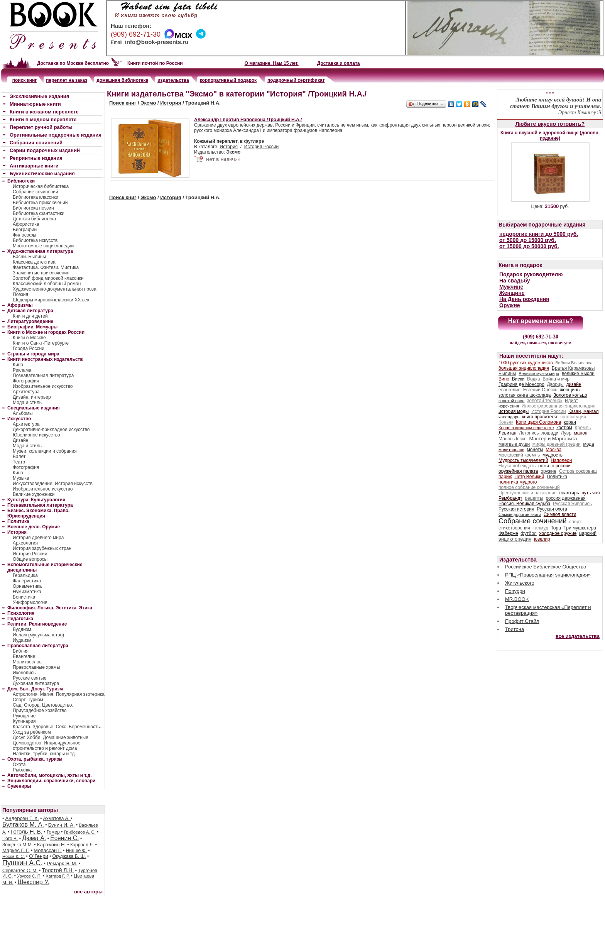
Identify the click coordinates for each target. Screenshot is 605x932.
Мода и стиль (27, 402)
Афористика (26, 224)
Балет (19, 456)
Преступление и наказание (528, 493)
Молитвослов (27, 662)
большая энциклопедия (524, 368)
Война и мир (556, 379)
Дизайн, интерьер (32, 397)
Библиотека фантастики (38, 213)
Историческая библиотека (41, 186)
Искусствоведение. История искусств (53, 483)
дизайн (573, 384)
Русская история (516, 509)
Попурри (515, 591)
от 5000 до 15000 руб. (527, 240)
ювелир (542, 539)
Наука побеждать (517, 466)
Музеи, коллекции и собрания (45, 451)
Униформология (30, 602)
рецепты (534, 498)
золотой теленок (544, 400)
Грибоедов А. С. (80, 832)
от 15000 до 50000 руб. (529, 246)
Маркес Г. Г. (15, 850)
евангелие (510, 389)
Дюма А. (34, 838)
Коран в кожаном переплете (526, 427)
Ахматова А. (57, 818)
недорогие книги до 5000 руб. (538, 234)
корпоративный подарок (228, 80)
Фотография (26, 381)
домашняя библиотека (122, 80)
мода (588, 444)
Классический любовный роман (47, 283)
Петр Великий (529, 476)
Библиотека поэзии (33, 208)
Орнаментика (27, 586)
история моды (514, 411)
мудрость (552, 455)
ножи (543, 466)
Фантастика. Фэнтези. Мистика (46, 267)
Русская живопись (572, 503)
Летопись (529, 433)
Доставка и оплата (338, 63)
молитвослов (511, 449)
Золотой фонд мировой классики (48, 278)
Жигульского (519, 583)
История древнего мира (38, 537)
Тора (556, 528)
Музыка (21, 478)
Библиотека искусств (35, 240)
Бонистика (24, 597)
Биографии (25, 229)
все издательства (578, 636)
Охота (19, 764)
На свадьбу (514, 280)
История (170, 103)
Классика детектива (34, 262)
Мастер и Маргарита (553, 438)
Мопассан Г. (48, 850)
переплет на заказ (66, 80)
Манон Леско (513, 438)
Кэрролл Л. (82, 844)
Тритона (514, 629)
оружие (548, 471)
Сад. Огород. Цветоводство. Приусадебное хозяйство (43, 707)
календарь (509, 416)
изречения (509, 406)
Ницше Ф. (76, 850)
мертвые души (514, 444)
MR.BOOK (517, 599)
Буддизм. (22, 629)
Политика (557, 476)
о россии (561, 466)
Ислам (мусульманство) (38, 635)
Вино (504, 379)
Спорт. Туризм (28, 699)
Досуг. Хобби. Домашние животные (50, 737)
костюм (564, 427)
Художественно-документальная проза (54, 289)
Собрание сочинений (35, 192)
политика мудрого (518, 482)
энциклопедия (515, 539)
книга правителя (539, 416)
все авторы (88, 892)
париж (505, 476)
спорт (575, 521)
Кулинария (24, 721)
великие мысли (578, 373)
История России (261, 146)
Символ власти (560, 514)
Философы (24, 235)
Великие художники (33, 494)
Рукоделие (24, 716)
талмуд (540, 528)
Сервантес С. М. (20, 870)
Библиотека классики (35, 197)
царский (588, 533)
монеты (535, 449)
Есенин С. (64, 838)
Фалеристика (27, 581)
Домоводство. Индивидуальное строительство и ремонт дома (46, 745)
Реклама (22, 370)
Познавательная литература (43, 375)
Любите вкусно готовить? (550, 124)
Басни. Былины (29, 256)
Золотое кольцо (570, 395)
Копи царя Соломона (538, 422)
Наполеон (561, 460)
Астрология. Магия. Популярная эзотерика (59, 694)
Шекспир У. (33, 882)
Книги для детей (30, 316)
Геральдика (25, 575)
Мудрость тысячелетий (523, 460)
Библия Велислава (573, 362)
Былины (507, 373)
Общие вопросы (30, 559)
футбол (529, 533)
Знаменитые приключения (41, 273)
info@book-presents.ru (157, 42)
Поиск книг (122, 103)
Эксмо (148, 103)
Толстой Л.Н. (58, 870)
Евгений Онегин (540, 389)
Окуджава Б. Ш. (69, 856)
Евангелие (24, 656)
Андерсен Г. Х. (22, 818)
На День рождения (524, 299)
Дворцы (555, 384)
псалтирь (569, 493)
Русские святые (29, 678)
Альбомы (23, 413)
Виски (518, 379)
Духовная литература (36, 683)
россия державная (565, 498)
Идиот (571, 400)
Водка (533, 379)
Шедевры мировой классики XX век (51, 300)
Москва (553, 449)
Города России (28, 348)
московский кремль (519, 455)
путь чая (590, 493)
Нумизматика (27, 591)
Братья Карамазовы (573, 368)
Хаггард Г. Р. (58, 876)
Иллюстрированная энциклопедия (558, 406)
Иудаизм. (23, 640)
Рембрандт (510, 498)
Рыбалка (22, 770)
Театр (19, 462)
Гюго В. (10, 838)
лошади (549, 433)
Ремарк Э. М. (62, 863)
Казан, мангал (583, 411)
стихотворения (514, 528)
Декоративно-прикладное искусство (51, 429)
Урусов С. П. (29, 876)
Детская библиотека (34, 219)
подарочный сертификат (295, 80)
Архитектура (26, 391)
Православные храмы (36, 667)
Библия (21, 651)
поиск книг (24, 80)
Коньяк (506, 422)
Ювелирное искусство (36, 435)
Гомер (53, 832)
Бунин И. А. (61, 825)
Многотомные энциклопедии (43, 246)
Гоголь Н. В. (26, 831)
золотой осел (511, 400)
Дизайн (20, 440)
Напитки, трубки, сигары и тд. (44, 753)
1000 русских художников (526, 362)
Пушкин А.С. (22, 863)
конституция (572, 416)
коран (570, 422)
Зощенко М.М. (17, 844)
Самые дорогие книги (520, 514)
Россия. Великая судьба (524, 503)
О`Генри (38, 856)
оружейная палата (518, 471)
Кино (18, 364)
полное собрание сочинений (529, 487)
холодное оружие (558, 533)
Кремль (583, 427)
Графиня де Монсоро (521, 384)
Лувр (566, 433)
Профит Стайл (522, 621)
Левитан (507, 433)
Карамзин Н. (51, 844)
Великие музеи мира (539, 373)
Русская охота (552, 509)
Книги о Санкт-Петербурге (41, 343)
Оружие (509, 305)
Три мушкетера (580, 528)
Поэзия (20, 294)
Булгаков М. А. (23, 824)
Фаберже (508, 533)
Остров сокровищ (578, 471)
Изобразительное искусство (43, 386)
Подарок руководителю (531, 274)
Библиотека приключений (40, 202)
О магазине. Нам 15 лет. (272, 63)
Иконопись (24, 672)
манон (581, 433)
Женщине (512, 293)
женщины (570, 389)
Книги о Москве (29, 337)
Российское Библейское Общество (545, 567)
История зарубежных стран (42, 548)
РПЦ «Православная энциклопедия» (548, 575)
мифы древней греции (556, 444)
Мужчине (511, 287)
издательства (173, 80)
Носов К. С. (13, 856)
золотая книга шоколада (525, 395)
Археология (25, 543)
